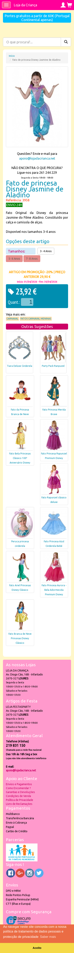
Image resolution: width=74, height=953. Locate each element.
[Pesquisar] (66, 41)
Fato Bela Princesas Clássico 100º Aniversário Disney (20, 458)
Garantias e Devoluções (20, 792)
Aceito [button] (37, 947)
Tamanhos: (17, 251)
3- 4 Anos (46, 251)
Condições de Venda (18, 796)
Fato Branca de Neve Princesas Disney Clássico (20, 638)
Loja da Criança (25, 5)
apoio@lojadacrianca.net (37, 158)
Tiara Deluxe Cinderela (19, 366)
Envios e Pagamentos (19, 784)
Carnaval (12, 318)
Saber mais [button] (48, 936)
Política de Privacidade (19, 800)
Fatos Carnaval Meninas (36, 318)
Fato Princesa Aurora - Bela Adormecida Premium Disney (54, 590)
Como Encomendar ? (18, 788)
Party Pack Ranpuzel (53, 366)
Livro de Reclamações (19, 803)
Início (12, 56)
